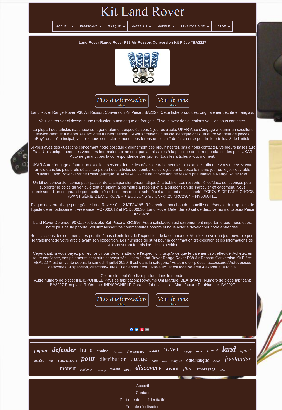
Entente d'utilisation (143, 407)
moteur (68, 368)
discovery (148, 367)
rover (171, 349)
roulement (86, 369)
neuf (51, 360)
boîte (155, 361)
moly (127, 370)
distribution (113, 359)
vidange (102, 370)
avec (199, 351)
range (139, 358)
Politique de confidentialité (142, 400)
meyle (216, 360)
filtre (187, 368)
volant (115, 369)
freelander (238, 358)
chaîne (102, 351)
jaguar (41, 350)
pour (88, 358)
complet (176, 360)
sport (245, 350)
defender (64, 349)
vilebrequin (118, 352)
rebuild (188, 351)
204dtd (154, 351)
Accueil (142, 386)
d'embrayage (135, 351)
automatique (197, 360)
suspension (67, 360)
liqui (222, 369)
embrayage (206, 369)
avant (172, 368)
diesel (212, 350)
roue (164, 361)
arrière (39, 360)
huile (86, 349)
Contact (142, 393)
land (229, 349)
